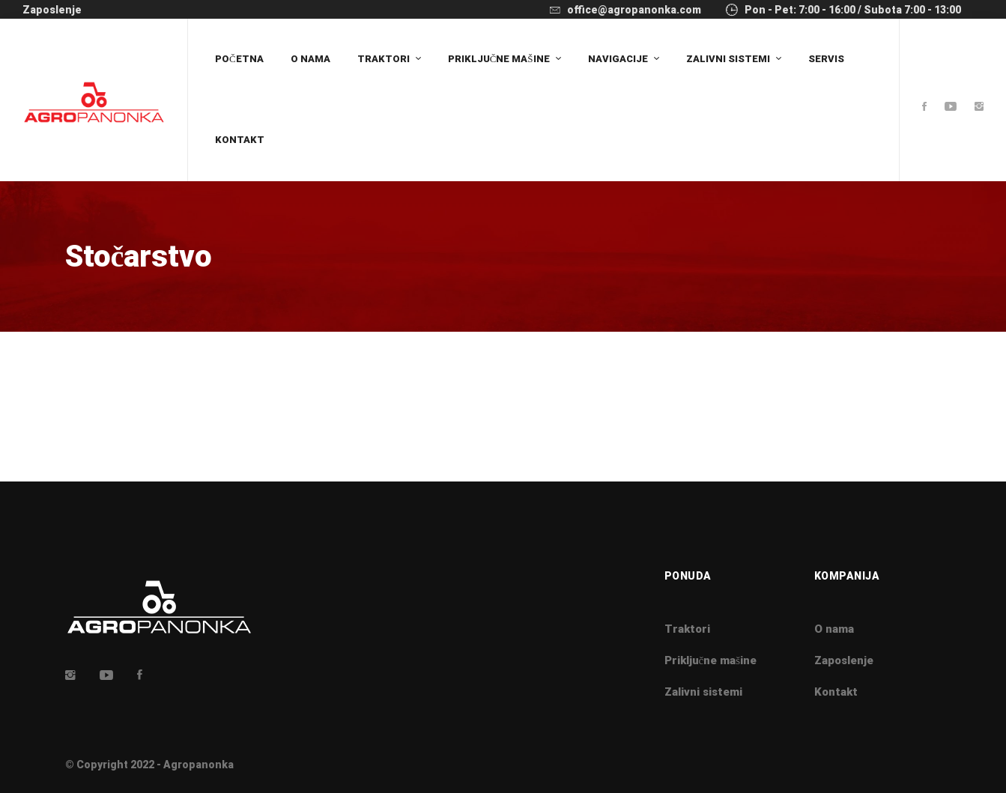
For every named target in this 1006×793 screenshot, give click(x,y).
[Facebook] (924, 107)
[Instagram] (979, 107)
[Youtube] (950, 107)
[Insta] (70, 674)
